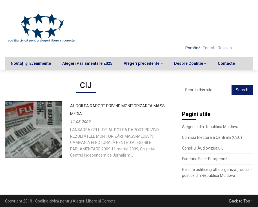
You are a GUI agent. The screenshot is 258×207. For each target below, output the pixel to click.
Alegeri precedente (141, 63)
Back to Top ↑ (241, 201)
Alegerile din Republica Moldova (210, 126)
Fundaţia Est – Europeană (205, 159)
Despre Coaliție (188, 63)
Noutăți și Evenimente (31, 63)
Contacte (226, 63)
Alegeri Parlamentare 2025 (87, 63)
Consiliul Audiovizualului (203, 148)
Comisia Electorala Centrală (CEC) (212, 137)
